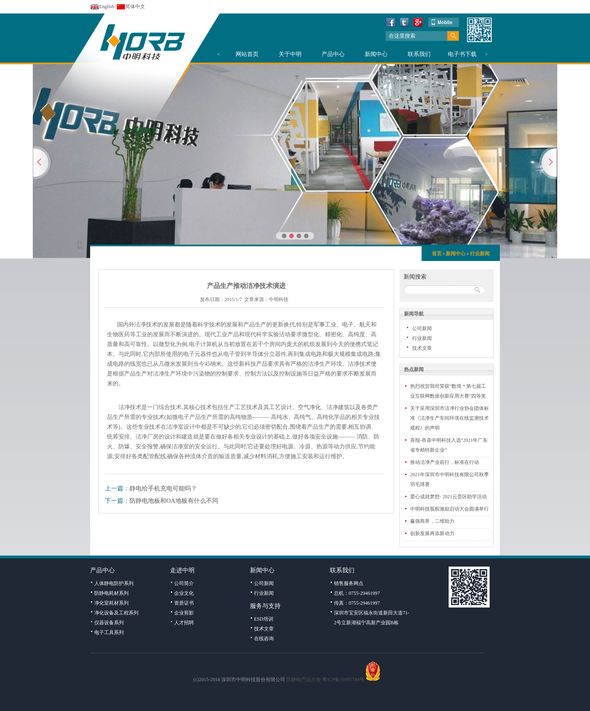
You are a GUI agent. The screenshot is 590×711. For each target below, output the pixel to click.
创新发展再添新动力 (432, 533)
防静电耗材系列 (111, 593)
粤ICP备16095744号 (343, 679)
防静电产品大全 (303, 679)
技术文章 (422, 348)
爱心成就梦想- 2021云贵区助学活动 (448, 497)
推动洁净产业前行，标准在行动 (444, 462)
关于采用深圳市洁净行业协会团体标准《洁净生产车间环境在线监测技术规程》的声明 (449, 418)
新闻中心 (376, 54)
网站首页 (247, 54)
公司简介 (184, 583)
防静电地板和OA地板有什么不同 (173, 500)
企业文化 (184, 593)
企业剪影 (184, 613)
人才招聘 (184, 623)
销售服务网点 (348, 583)
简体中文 (135, 6)
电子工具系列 (109, 632)
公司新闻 (422, 328)
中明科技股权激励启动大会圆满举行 (449, 509)
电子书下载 (462, 54)
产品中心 (333, 54)
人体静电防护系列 (114, 583)
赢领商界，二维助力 (432, 521)
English (106, 6)
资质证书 (184, 603)
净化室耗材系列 (111, 603)
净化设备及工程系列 (116, 613)
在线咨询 (264, 638)
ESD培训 (263, 619)
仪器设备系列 (109, 623)
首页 (437, 253)
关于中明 (290, 54)
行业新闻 (480, 253)
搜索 (453, 36)
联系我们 (419, 54)
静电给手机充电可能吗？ (163, 488)
